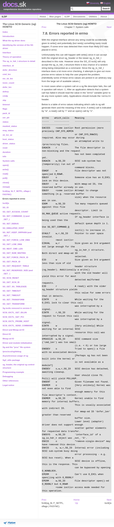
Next (109, 27)
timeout (6, 104)
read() (5, 174)
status (5, 122)
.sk (14, 4)
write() (6, 169)
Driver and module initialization (17, 343)
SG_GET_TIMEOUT (12, 291)
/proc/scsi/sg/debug (12, 351)
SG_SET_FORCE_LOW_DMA (16, 240)
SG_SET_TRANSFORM (13, 300)
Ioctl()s (6, 203)
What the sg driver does (14, 41)
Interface (7, 53)
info (4, 156)
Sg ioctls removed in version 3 (17, 308)
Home (43, 16)
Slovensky (93, 3)
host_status (8, 139)
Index (5, 32)
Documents (79, 16)
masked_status (10, 126)
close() (6, 183)
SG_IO (6, 207)
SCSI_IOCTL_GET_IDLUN (15, 312)
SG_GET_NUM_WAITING (14, 253)
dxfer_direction (10, 70)
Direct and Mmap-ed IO (13, 330)
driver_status (9, 143)
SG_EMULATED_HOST (13, 228)
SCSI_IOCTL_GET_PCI (13, 317)
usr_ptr (6, 118)
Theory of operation (12, 57)
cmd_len (7, 74)
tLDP (4, 16)
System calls (9, 161)
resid (5, 148)
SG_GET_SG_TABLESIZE (15, 287)
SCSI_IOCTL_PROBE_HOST (16, 321)
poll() (5, 178)
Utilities (93, 16)
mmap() (6, 187)
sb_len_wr (7, 135)
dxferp (6, 92)
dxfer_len (7, 87)
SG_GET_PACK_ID (11, 262)
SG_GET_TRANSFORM (14, 304)
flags (5, 109)
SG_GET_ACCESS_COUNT (15, 212)
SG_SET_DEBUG (11, 224)
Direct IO (7, 334)
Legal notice (8, 385)
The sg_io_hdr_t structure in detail (19, 61)
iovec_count (8, 83)
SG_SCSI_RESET (11, 278)
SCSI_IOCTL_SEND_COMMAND (18, 326)
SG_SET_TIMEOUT (12, 295)
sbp (4, 100)
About (103, 16)
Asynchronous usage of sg (15, 356)
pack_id (6, 113)
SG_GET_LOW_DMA (12, 244)
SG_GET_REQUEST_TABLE (16, 266)
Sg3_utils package (11, 360)
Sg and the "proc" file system (16, 347)
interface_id (8, 66)
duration (7, 152)
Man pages (55, 16)
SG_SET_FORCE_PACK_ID (15, 257)
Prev (44, 27)
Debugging (8, 376)
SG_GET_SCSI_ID (11, 282)
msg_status (8, 130)
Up (76, 503)
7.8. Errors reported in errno (65, 33)
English (105, 3)
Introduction (8, 36)
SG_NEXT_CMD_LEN (13, 249)
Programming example (13, 372)
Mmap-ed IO (8, 339)
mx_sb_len (8, 79)
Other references (10, 381)
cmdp (5, 96)
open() (6, 165)
